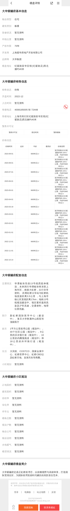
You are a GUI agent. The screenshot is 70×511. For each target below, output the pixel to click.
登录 (16, 492)
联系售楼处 (49, 507)
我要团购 (28, 507)
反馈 (53, 492)
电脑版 (27, 492)
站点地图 (41, 492)
